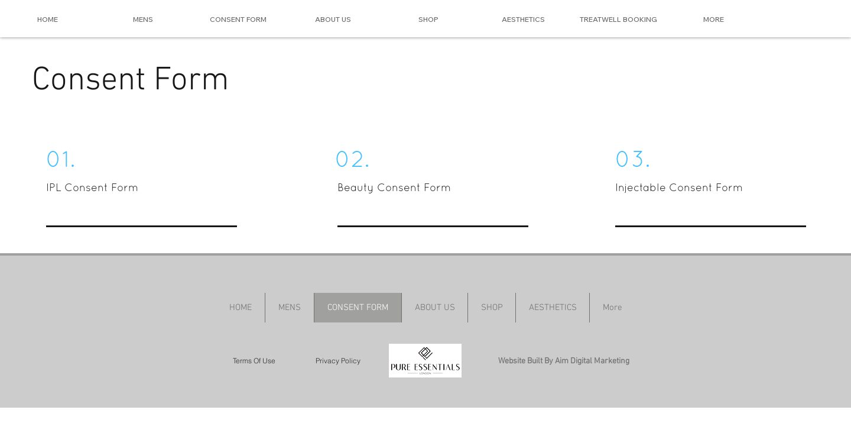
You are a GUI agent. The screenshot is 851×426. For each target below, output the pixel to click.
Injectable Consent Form (679, 187)
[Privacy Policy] (338, 361)
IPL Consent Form (93, 187)
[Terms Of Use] (254, 361)
